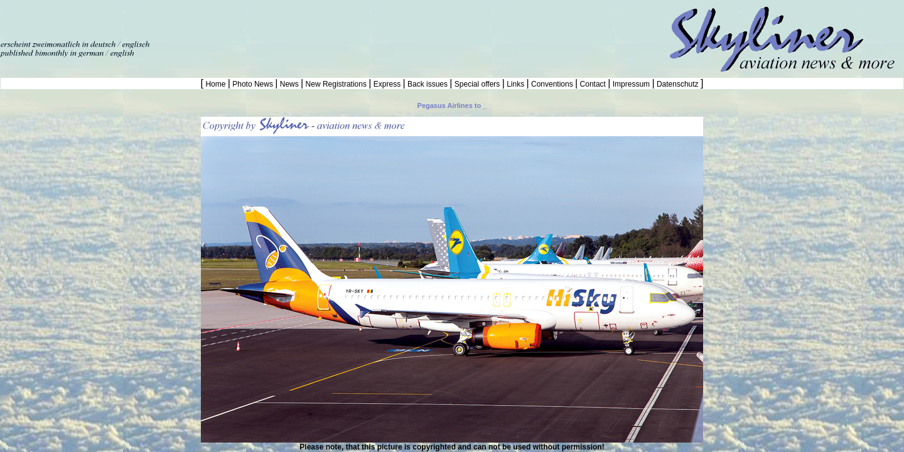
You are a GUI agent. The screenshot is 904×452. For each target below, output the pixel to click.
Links (516, 84)
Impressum (631, 84)
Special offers (477, 84)
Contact (593, 84)
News (289, 84)
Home (215, 84)
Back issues (428, 84)
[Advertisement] (147, 19)
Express (386, 84)
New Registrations (336, 84)
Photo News (252, 84)
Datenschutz (678, 84)
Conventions (552, 84)
